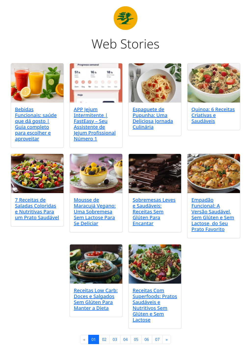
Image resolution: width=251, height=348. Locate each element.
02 (104, 339)
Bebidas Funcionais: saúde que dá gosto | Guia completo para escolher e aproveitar (36, 124)
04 (125, 339)
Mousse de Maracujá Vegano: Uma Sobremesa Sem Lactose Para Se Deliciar (95, 212)
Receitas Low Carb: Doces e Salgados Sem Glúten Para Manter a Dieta (96, 299)
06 (146, 339)
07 (157, 339)
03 (115, 339)
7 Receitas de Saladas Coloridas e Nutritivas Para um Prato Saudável (37, 209)
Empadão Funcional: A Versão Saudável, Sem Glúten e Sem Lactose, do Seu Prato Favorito (212, 214)
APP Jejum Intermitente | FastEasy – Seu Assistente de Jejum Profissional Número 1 (95, 124)
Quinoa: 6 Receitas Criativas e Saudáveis (213, 115)
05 (136, 339)
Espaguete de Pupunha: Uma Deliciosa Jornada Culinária (153, 118)
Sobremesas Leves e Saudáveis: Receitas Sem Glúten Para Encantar (154, 212)
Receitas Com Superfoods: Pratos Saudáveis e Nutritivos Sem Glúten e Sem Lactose (155, 305)
